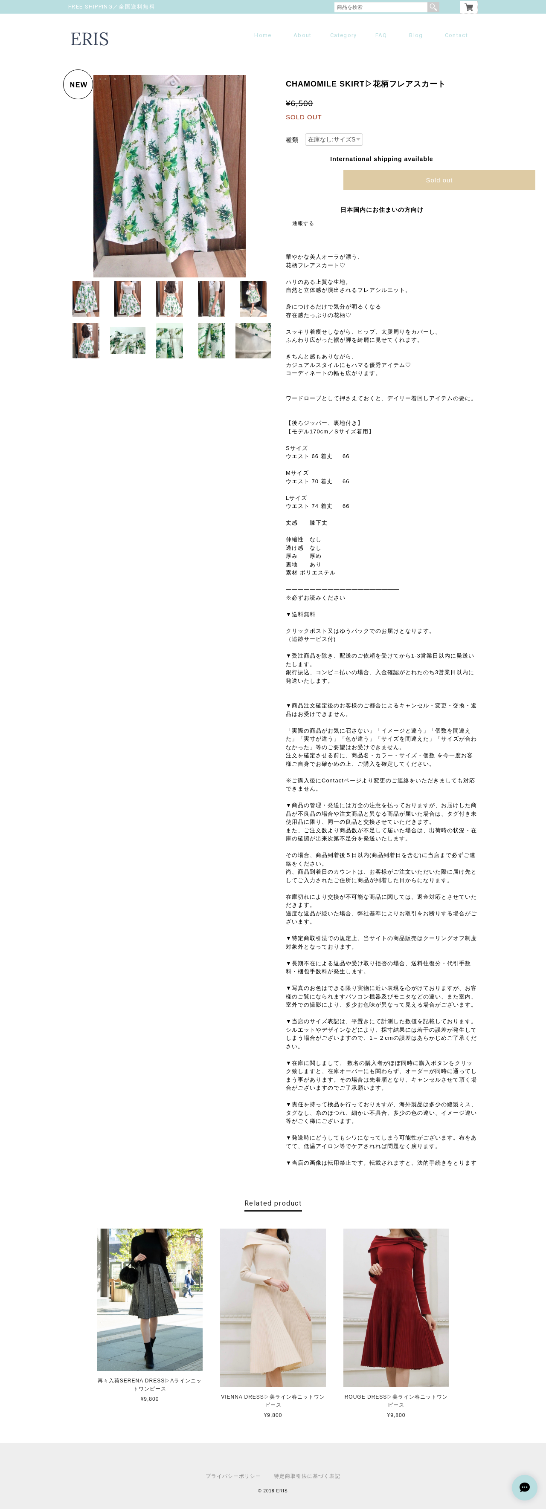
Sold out (439, 180)
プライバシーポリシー (233, 1476)
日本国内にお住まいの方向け (382, 209)
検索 (433, 7)
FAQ (381, 35)
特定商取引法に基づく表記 (307, 1476)
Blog (416, 35)
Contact (456, 35)
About (302, 35)
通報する (303, 223)
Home (262, 35)
